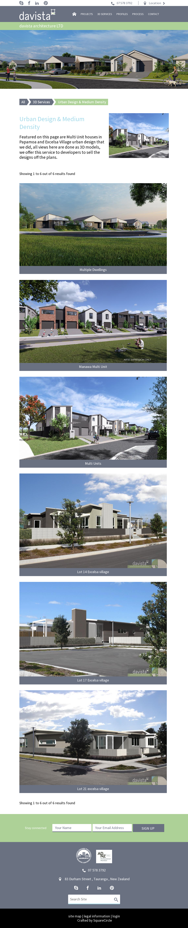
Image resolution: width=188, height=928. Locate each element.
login (116, 916)
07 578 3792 (124, 3)
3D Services (41, 102)
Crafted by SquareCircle (94, 920)
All (23, 102)
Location (155, 3)
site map (74, 916)
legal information (97, 916)
